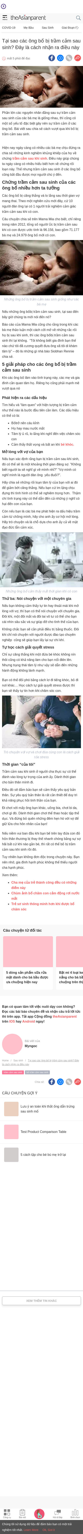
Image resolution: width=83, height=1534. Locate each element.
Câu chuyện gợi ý (19, 1093)
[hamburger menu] (5, 18)
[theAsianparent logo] (28, 18)
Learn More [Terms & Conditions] (31, 1530)
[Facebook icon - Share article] (51, 58)
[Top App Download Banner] (41, 6)
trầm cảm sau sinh (13, 1072)
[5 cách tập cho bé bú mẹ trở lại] (35, 1155)
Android (28, 1021)
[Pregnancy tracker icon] (39, 1514)
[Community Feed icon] (57, 1514)
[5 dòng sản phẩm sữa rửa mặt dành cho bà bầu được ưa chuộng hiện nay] (28, 951)
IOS (12, 1021)
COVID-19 (8, 27)
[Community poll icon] (75, 1514)
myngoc (31, 1046)
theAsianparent (65, 1016)
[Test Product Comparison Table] (35, 1132)
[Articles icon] (22, 1514)
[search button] (78, 18)
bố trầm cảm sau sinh (37, 1072)
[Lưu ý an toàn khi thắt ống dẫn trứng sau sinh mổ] (41, 1109)
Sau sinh (48, 27)
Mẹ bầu (29, 27)
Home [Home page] (5, 1060)
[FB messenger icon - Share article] (60, 58)
